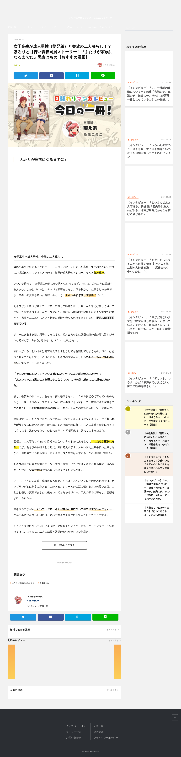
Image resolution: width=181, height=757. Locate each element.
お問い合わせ (73, 737)
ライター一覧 (73, 731)
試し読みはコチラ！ (64, 545)
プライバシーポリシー (106, 737)
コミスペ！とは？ (76, 726)
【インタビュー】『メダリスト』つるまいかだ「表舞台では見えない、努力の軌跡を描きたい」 (149, 382)
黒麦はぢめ (44, 583)
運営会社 (98, 731)
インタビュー (28, 27)
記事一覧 (12, 27)
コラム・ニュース (74, 27)
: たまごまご (106, 65)
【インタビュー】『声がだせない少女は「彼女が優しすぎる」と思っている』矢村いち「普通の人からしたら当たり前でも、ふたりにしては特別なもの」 (149, 325)
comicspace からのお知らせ (101, 27)
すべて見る (111, 629)
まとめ (43, 27)
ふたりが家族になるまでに (23, 583)
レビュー (56, 27)
